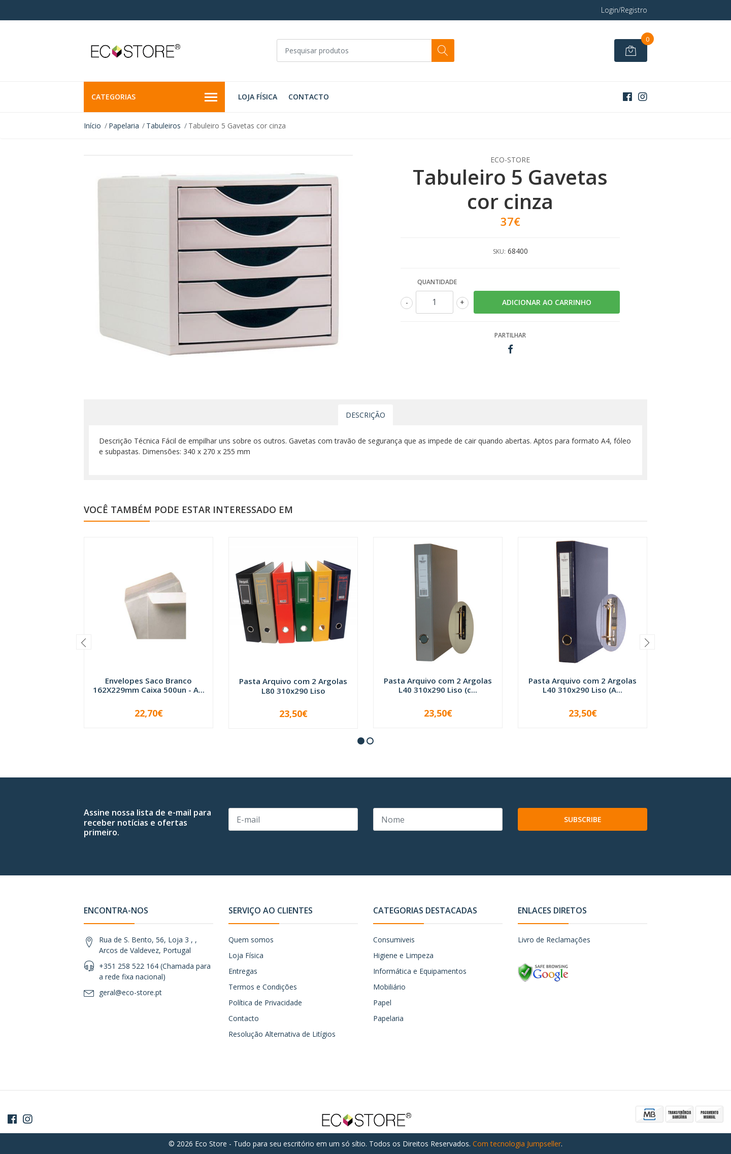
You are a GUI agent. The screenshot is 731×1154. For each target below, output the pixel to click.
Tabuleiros (163, 125)
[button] (361, 740)
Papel (382, 1002)
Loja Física (257, 96)
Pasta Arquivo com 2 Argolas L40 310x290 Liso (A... (582, 685)
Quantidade (437, 282)
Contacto (308, 96)
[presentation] (83, 642)
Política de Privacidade (265, 1002)
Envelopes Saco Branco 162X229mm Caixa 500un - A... (149, 685)
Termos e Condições (262, 987)
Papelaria (124, 125)
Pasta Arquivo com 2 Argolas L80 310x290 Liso (293, 685)
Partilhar (510, 335)
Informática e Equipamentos (420, 971)
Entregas (242, 971)
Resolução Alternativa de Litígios (282, 1034)
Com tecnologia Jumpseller (517, 1143)
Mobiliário (389, 987)
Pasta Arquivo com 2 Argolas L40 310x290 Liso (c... (438, 685)
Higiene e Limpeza (403, 955)
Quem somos (251, 939)
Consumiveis (394, 939)
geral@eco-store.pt (130, 992)
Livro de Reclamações (554, 939)
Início (92, 125)
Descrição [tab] (365, 415)
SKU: (499, 251)
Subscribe (583, 819)
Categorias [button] (154, 97)
